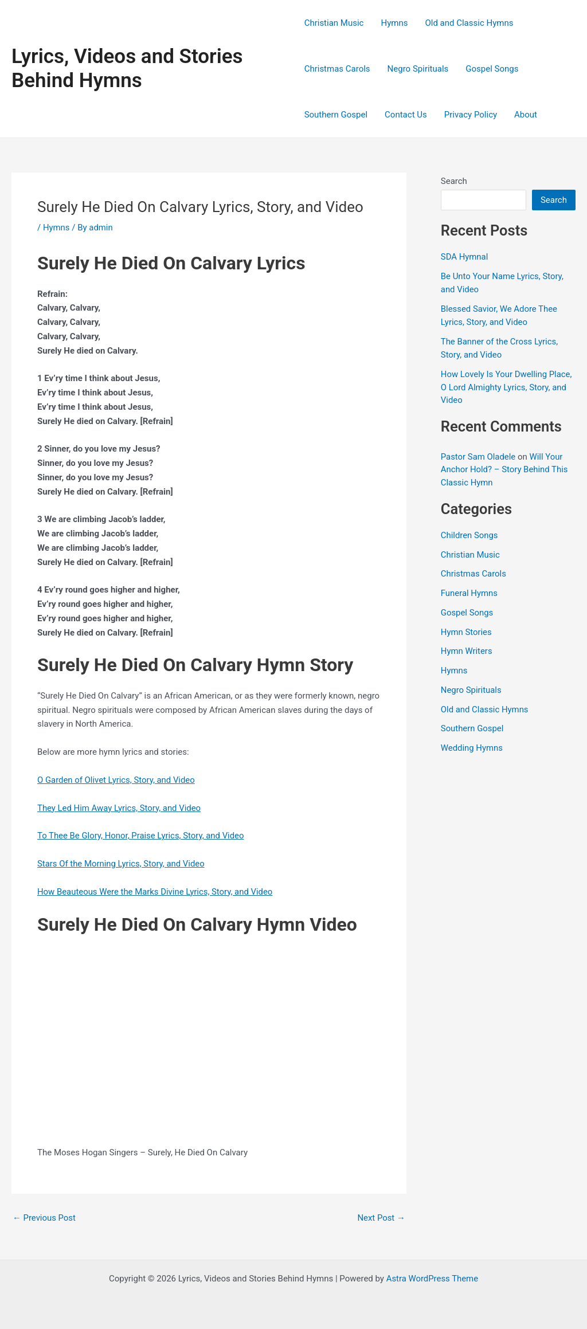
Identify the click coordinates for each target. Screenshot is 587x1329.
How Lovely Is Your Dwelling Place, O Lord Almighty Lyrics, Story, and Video (507, 387)
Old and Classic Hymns (469, 23)
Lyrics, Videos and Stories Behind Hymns (127, 68)
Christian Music (334, 23)
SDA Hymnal (464, 257)
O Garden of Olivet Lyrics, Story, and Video (116, 780)
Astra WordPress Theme (432, 1278)
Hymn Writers (467, 651)
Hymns (394, 23)
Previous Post (44, 1218)
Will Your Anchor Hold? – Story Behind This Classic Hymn (505, 470)
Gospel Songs (491, 69)
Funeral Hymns (469, 593)
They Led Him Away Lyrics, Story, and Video (119, 808)
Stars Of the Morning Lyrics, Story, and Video (121, 863)
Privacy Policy (470, 114)
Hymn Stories (466, 632)
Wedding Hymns (472, 748)
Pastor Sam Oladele (478, 457)
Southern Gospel (335, 114)
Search (454, 181)
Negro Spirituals (418, 69)
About (525, 114)
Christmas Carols (337, 69)
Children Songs (470, 535)
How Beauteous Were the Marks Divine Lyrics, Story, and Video (156, 892)
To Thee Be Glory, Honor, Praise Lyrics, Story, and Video (141, 835)
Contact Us (406, 114)
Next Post (381, 1218)
